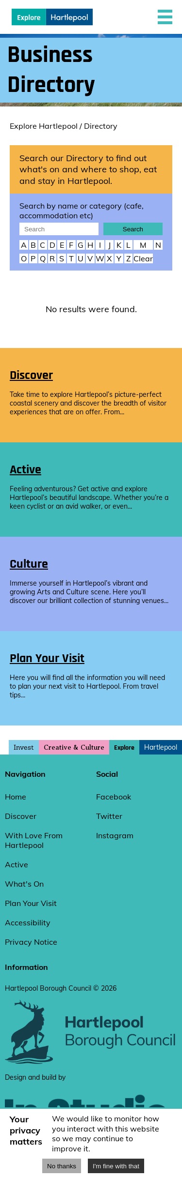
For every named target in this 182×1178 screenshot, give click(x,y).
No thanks (61, 1166)
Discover (20, 816)
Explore (124, 747)
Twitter (109, 816)
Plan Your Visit (31, 903)
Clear (143, 258)
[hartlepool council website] (91, 1061)
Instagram (114, 835)
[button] (165, 17)
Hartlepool (160, 747)
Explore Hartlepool (44, 126)
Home (15, 796)
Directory (100, 126)
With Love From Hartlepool (34, 840)
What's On (24, 884)
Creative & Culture (74, 747)
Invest (24, 747)
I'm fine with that (116, 1166)
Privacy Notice (31, 942)
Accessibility (27, 922)
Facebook (113, 796)
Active (16, 864)
